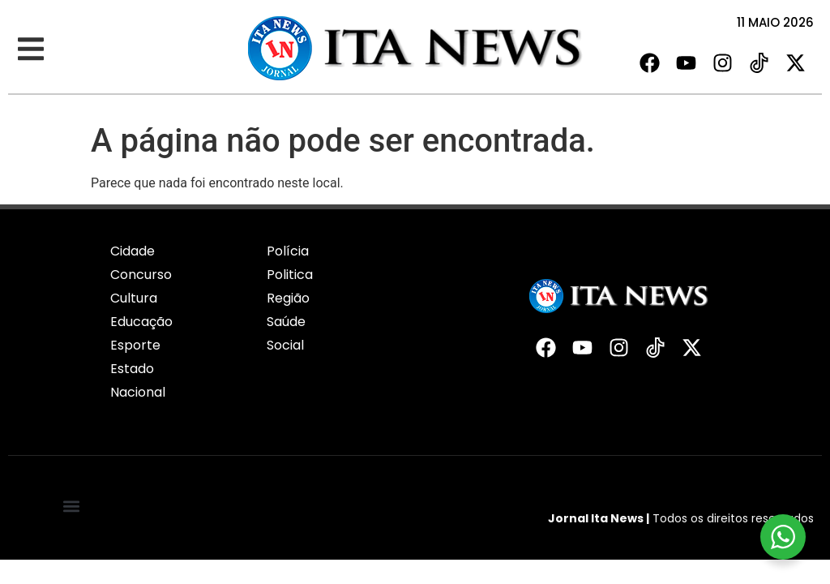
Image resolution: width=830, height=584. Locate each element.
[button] (30, 49)
